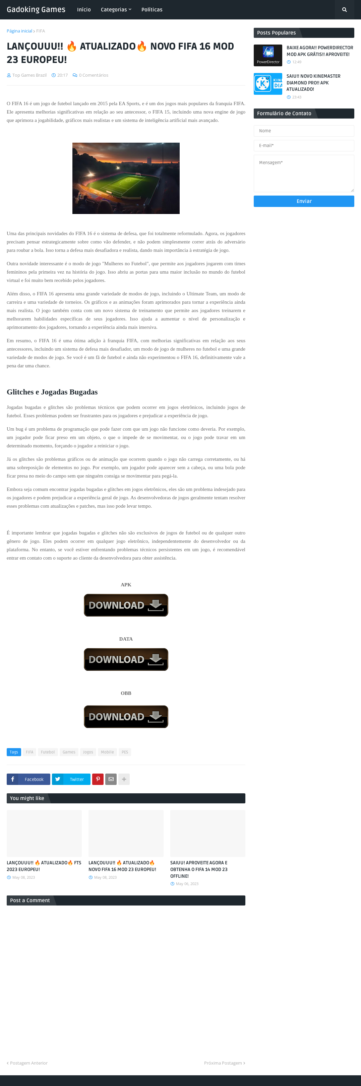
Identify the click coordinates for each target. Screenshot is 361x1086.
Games (69, 752)
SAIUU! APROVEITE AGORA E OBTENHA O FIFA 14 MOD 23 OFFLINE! (199, 869)
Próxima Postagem (223, 1063)
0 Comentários (93, 75)
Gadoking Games (36, 9)
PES (125, 752)
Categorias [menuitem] (114, 10)
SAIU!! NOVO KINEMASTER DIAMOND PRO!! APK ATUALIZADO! (314, 82)
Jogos (88, 752)
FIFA (40, 31)
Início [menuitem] (84, 10)
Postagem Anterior (29, 1063)
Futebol (48, 752)
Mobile (107, 752)
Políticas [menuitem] (152, 10)
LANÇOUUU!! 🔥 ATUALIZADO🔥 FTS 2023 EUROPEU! (44, 866)
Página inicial (19, 31)
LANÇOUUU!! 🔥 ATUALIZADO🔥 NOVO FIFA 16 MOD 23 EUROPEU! (122, 866)
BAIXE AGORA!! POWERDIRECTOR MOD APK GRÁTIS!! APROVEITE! (320, 51)
